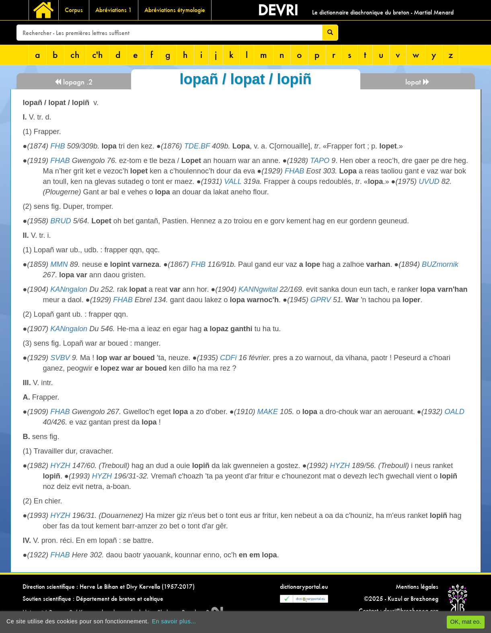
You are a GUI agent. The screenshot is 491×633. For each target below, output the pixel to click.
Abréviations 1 (113, 10)
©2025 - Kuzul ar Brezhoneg (401, 598)
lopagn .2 (73, 82)
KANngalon (68, 289)
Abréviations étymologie (174, 10)
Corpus (74, 10)
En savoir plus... (174, 621)
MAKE (267, 412)
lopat (417, 82)
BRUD (60, 221)
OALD (454, 412)
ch (75, 54)
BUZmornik (440, 264)
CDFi (228, 358)
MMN (59, 264)
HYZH (60, 466)
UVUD (429, 181)
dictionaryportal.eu (304, 586)
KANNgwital (257, 289)
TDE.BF (197, 146)
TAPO (319, 161)
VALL (232, 181)
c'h (97, 54)
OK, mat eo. (465, 622)
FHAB (60, 161)
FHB (57, 146)
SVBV (60, 358)
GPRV (320, 300)
